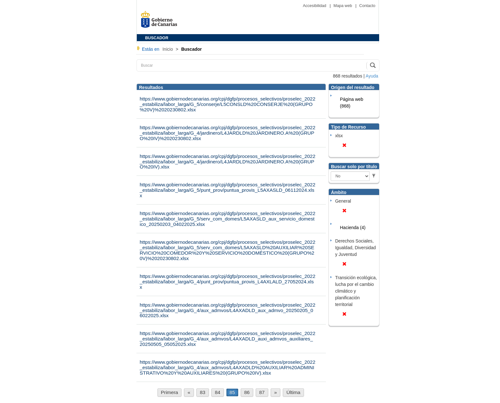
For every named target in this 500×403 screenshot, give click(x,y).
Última (293, 392)
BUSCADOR (156, 38)
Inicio (168, 49)
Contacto (367, 6)
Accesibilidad (315, 6)
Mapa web (343, 6)
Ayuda (372, 75)
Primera (169, 392)
